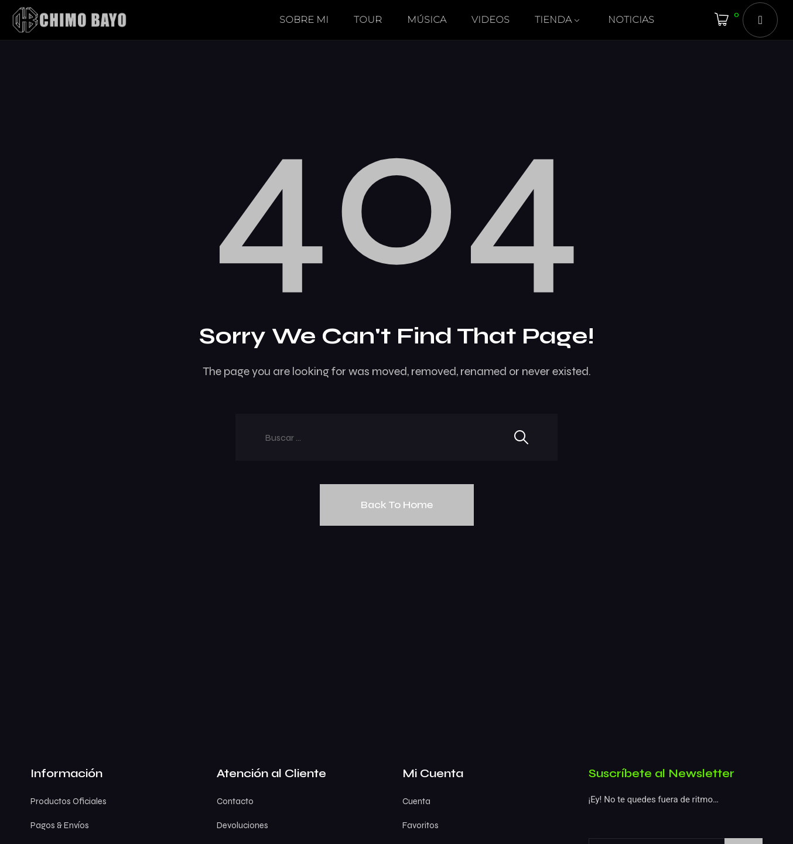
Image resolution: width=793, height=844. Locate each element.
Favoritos (420, 825)
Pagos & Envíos (59, 825)
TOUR (368, 19)
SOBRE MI (304, 19)
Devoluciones (242, 825)
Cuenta (416, 801)
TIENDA (553, 19)
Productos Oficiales (68, 801)
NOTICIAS (631, 19)
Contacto (235, 801)
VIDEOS (490, 19)
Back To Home (397, 504)
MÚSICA (426, 19)
